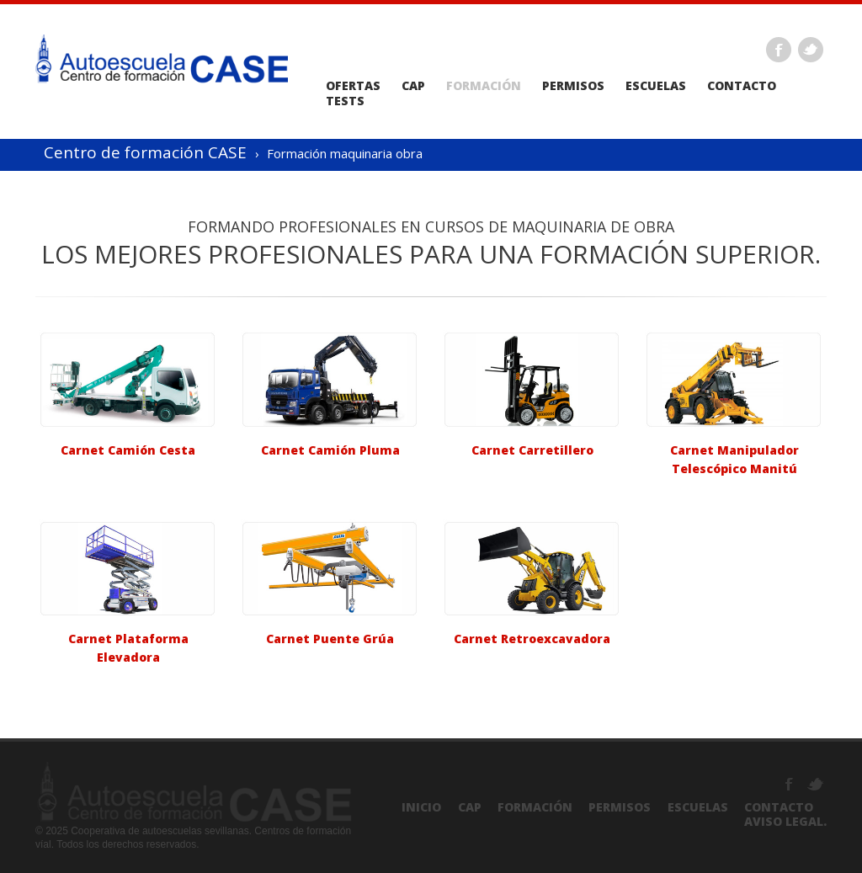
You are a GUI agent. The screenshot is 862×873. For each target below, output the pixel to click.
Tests (345, 101)
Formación (483, 85)
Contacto (741, 85)
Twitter (810, 49)
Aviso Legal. (785, 821)
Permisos (573, 85)
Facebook (778, 49)
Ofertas (353, 85)
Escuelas (655, 85)
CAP (413, 85)
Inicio (421, 807)
